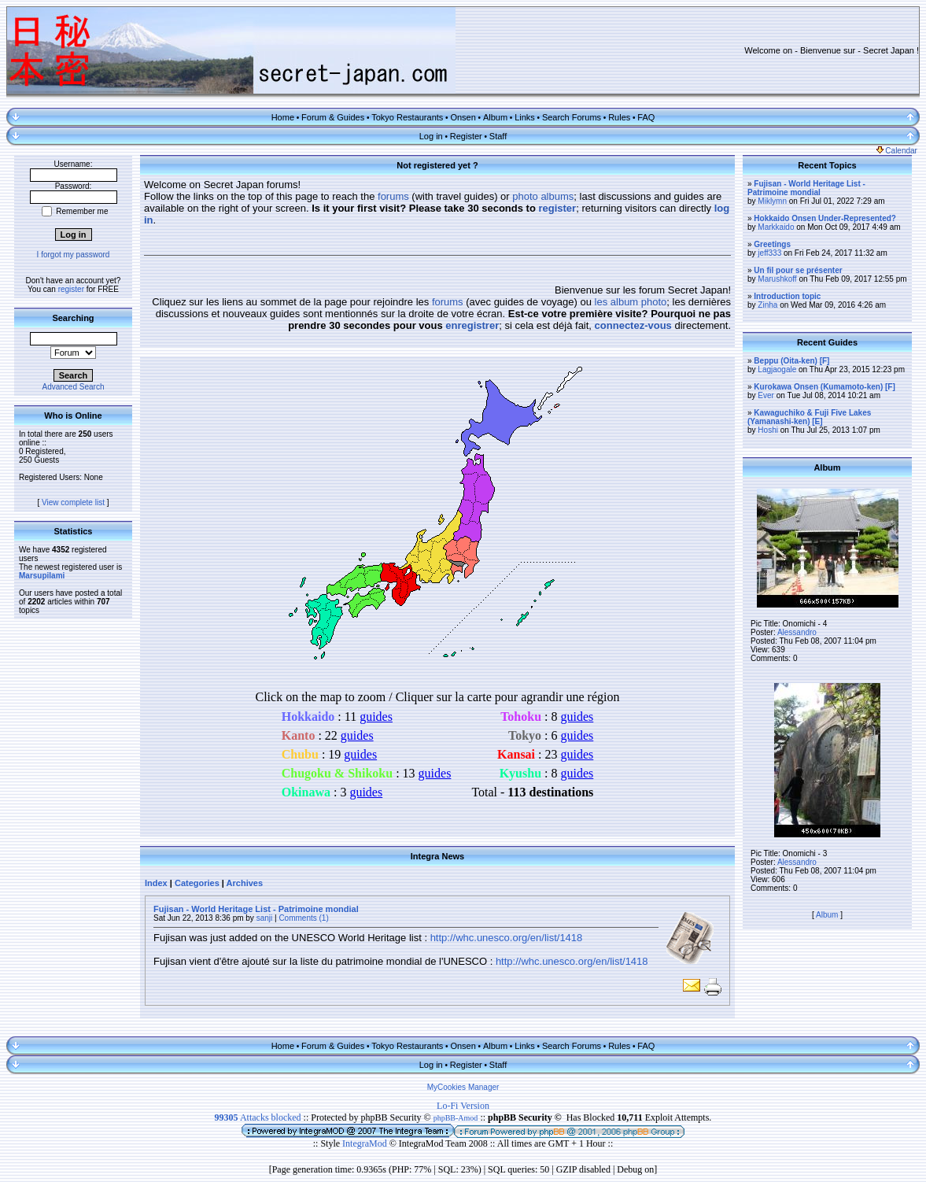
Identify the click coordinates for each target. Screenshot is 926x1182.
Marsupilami (42, 575)
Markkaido (776, 227)
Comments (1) (303, 918)
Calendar (896, 150)
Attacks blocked (258, 1117)
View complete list (73, 502)
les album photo (631, 302)
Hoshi (768, 430)
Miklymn (772, 201)
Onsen (462, 117)
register (71, 289)
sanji (264, 918)
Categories (197, 883)
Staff (498, 136)
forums (393, 196)
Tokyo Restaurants (407, 117)
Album (495, 117)
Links (525, 117)
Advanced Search (73, 386)
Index (156, 883)
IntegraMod (365, 1143)
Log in (431, 136)
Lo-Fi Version (463, 1105)
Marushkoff (777, 279)
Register (466, 136)
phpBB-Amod (455, 1118)
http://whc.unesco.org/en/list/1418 (506, 938)
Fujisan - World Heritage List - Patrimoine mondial (256, 909)
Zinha (767, 305)
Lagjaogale (777, 369)
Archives (245, 883)
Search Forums (571, 117)
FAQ (646, 117)
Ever (766, 395)
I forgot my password (73, 254)
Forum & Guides (332, 117)
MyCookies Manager (463, 1087)
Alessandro (797, 632)
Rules (619, 117)
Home (282, 117)
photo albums (543, 196)
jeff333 (769, 253)
